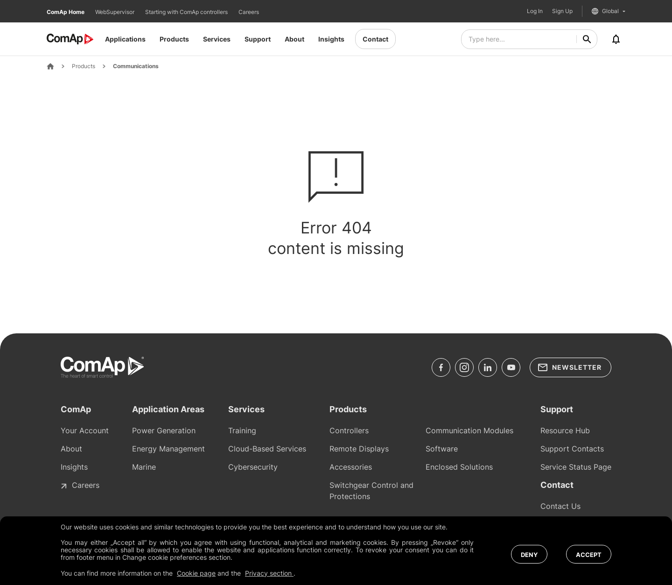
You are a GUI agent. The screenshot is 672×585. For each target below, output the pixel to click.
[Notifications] (616, 39)
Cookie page (196, 573)
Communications (136, 66)
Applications (125, 39)
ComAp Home (66, 11)
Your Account (85, 430)
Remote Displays (359, 448)
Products (174, 39)
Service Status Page (575, 467)
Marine (144, 467)
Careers (248, 11)
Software (442, 448)
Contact (375, 39)
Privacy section (269, 573)
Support (258, 39)
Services (217, 39)
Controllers (349, 430)
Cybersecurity (253, 467)
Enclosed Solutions (459, 467)
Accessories (350, 467)
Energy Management (168, 448)
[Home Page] (50, 66)
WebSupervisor (115, 11)
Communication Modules (469, 430)
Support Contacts (572, 448)
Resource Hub (565, 430)
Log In (535, 11)
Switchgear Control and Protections (371, 490)
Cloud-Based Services (267, 448)
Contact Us (560, 506)
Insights (331, 39)
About (294, 39)
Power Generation (164, 430)
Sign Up (562, 11)
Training (242, 430)
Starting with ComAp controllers (187, 11)
